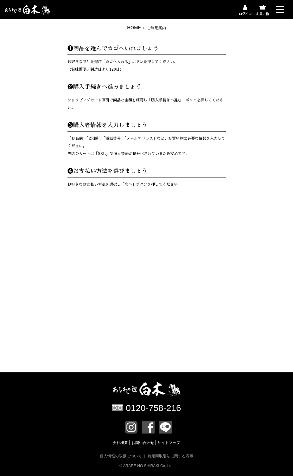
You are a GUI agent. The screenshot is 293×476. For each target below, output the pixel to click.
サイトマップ (168, 443)
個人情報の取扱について (121, 456)
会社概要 (121, 443)
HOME (134, 27)
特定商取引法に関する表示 (170, 456)
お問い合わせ (143, 443)
